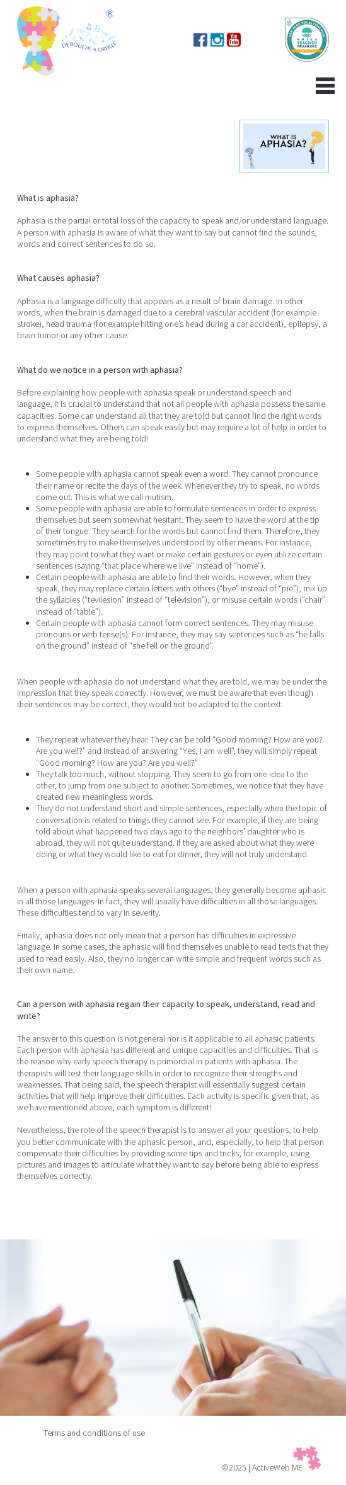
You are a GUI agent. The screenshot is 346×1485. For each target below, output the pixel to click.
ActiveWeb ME (277, 1467)
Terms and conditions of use (94, 1432)
